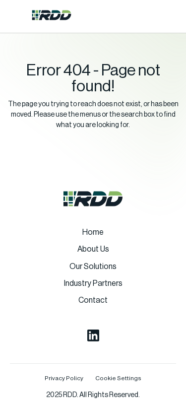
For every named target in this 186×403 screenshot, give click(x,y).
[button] (17, 15)
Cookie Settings (118, 378)
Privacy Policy (64, 378)
